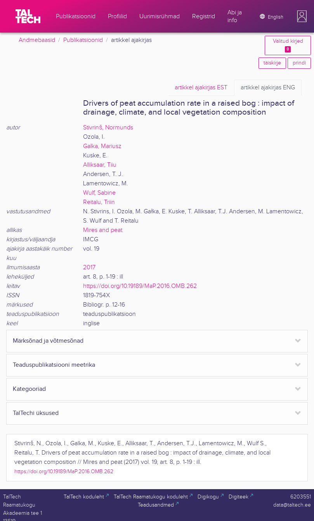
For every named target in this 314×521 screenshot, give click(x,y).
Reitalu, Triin (99, 202)
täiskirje (272, 63)
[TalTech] (28, 16)
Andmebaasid (37, 40)
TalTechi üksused (36, 413)
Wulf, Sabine (99, 193)
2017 (89, 267)
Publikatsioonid (83, 40)
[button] (302, 16)
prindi (299, 63)
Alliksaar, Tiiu (99, 165)
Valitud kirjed (288, 45)
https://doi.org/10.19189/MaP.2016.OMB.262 (140, 286)
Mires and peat (102, 230)
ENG (268, 87)
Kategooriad (29, 389)
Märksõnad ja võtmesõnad (48, 341)
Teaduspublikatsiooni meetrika (54, 365)
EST (201, 87)
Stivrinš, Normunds (108, 127)
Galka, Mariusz (102, 146)
